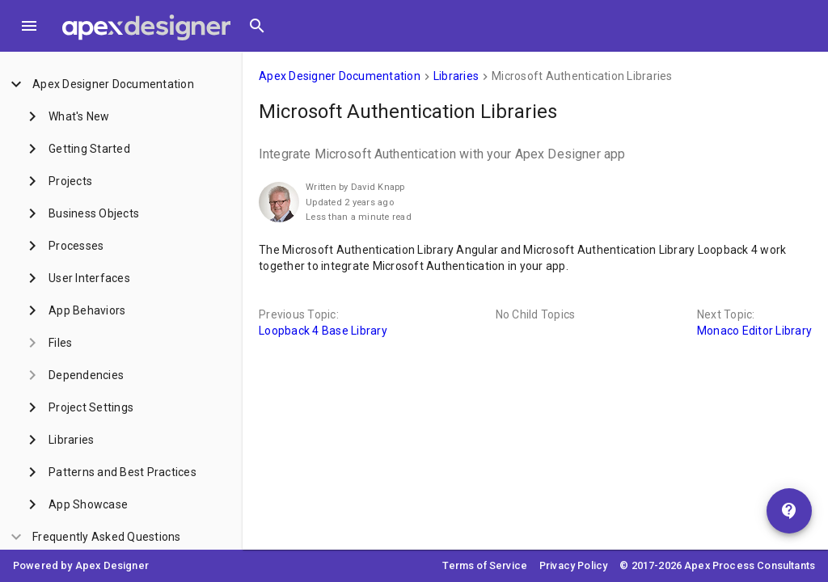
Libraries (456, 76)
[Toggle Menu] (29, 26)
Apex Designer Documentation (339, 76)
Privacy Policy (573, 565)
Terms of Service (484, 565)
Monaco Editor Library (754, 330)
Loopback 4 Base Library (323, 330)
